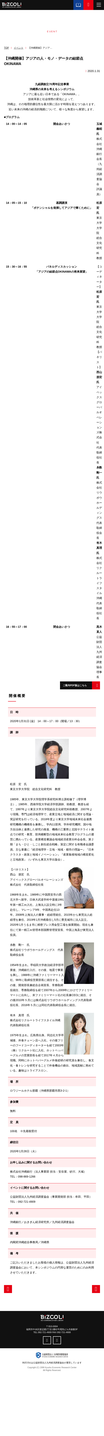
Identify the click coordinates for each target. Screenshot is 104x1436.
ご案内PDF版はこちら (75, 685)
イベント (18, 47)
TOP (6, 47)
